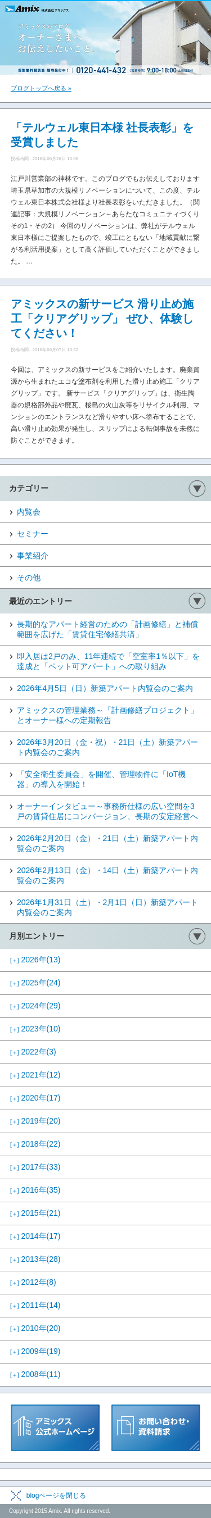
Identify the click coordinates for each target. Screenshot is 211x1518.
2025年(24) (35, 982)
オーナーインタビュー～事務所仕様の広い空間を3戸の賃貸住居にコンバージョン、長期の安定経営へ (107, 811)
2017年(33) (35, 1166)
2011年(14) (35, 1305)
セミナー (32, 533)
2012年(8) (33, 1282)
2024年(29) (35, 1005)
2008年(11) (35, 1374)
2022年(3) (33, 1051)
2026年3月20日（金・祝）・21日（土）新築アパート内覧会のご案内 (107, 747)
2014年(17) (35, 1235)
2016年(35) (35, 1189)
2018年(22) (35, 1143)
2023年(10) (35, 1028)
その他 (29, 577)
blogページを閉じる (56, 1495)
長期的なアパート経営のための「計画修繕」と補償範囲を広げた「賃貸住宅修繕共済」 (107, 629)
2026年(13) (35, 959)
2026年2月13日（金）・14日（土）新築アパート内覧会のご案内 (107, 875)
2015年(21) (35, 1212)
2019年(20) (35, 1120)
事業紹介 (32, 555)
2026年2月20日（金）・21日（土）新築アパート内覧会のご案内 (107, 843)
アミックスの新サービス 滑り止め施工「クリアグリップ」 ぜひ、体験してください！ (102, 318)
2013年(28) (35, 1259)
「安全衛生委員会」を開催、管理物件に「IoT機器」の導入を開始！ (101, 779)
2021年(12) (35, 1074)
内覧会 (29, 511)
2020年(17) (35, 1097)
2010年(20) (35, 1328)
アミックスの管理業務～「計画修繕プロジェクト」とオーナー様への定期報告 (107, 715)
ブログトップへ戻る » (41, 88)
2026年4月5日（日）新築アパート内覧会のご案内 (105, 688)
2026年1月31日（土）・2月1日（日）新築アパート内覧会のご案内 (107, 907)
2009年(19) (35, 1351)
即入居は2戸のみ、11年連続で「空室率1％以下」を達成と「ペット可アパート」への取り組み (108, 661)
